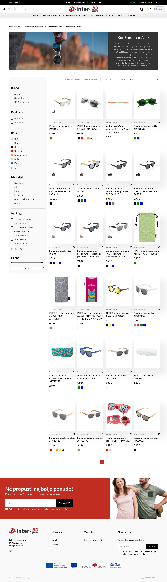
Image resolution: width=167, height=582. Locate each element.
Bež (14, 139)
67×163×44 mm (20, 231)
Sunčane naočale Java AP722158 (145, 314)
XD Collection (20, 102)
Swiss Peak (18, 98)
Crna (15, 147)
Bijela (15, 143)
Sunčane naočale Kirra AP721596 (117, 377)
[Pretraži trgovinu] (11, 10)
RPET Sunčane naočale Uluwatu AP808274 (88, 127)
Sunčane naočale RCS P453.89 (60, 252)
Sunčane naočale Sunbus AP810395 (146, 439)
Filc (14, 187)
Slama (16, 203)
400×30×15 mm (21, 219)
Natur (15, 158)
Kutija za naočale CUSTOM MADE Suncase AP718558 (62, 378)
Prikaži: (105, 79)
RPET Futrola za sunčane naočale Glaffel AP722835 (61, 316)
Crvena (16, 151)
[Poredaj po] (144, 79)
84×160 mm (19, 243)
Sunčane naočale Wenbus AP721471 (90, 439)
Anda (15, 94)
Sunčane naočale (55, 122)
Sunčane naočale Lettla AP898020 (145, 127)
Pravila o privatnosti (93, 540)
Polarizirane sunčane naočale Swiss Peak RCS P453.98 (61, 191)
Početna (30, 19)
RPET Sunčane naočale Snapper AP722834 (117, 314)
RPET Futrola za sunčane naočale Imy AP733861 (146, 252)
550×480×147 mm (22, 227)
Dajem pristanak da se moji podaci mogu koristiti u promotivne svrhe (36, 509)
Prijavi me (64, 503)
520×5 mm (18, 223)
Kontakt (138, 19)
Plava (15, 163)
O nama (54, 544)
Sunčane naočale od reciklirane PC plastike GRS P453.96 (117, 191)
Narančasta (19, 155)
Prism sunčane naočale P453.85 (60, 127)
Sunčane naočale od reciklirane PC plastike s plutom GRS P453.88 (89, 253)
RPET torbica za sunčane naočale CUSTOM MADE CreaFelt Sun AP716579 (90, 316)
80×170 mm (19, 239)
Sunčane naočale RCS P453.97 (88, 190)
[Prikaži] (111, 79)
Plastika (17, 191)
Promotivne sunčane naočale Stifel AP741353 (118, 439)
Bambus (17, 183)
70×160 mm (18, 235)
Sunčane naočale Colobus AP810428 (62, 439)
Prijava (152, 546)
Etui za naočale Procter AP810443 (145, 377)
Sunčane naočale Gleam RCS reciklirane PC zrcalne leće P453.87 (117, 253)
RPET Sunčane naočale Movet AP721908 (88, 377)
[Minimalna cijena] (18, 268)
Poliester (17, 195)
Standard (17, 122)
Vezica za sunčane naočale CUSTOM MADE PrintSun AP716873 (118, 129)
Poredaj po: (123, 79)
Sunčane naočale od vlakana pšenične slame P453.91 (145, 191)
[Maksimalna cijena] (35, 268)
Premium (17, 118)
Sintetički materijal (23, 199)
